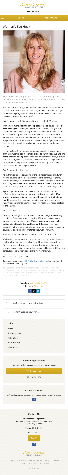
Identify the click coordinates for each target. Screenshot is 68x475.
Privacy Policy (24, 463)
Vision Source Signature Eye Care (34, 453)
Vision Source (14, 342)
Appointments (51, 17)
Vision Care (13, 338)
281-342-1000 (37, 428)
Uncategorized (14, 333)
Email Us (34, 438)
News (10, 328)
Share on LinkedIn (38, 291)
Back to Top (34, 469)
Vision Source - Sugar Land (33, 460)
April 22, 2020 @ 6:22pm (39, 283)
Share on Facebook (30, 291)
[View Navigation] (3, 18)
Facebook (34, 399)
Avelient (45, 463)
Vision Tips (38, 286)
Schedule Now (33, 370)
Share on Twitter (34, 291)
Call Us (21, 17)
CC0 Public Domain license (35, 261)
